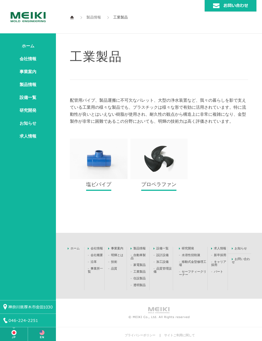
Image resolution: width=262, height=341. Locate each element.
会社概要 (97, 255)
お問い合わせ (241, 260)
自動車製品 (138, 256)
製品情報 (28, 84)
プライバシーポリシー (140, 335)
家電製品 (139, 264)
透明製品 (139, 285)
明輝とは (117, 255)
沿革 (94, 261)
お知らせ (28, 123)
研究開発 (28, 110)
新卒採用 (220, 255)
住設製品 (139, 278)
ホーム (28, 46)
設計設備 (162, 255)
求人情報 (28, 136)
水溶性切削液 (191, 255)
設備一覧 (28, 97)
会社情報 (28, 59)
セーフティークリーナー (192, 273)
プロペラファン (158, 184)
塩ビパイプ (98, 184)
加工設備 (162, 261)
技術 (114, 261)
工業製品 (139, 271)
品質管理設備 (163, 270)
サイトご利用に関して (179, 335)
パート (218, 271)
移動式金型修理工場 (192, 263)
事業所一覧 (95, 270)
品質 (114, 268)
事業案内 (28, 71)
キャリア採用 (218, 263)
